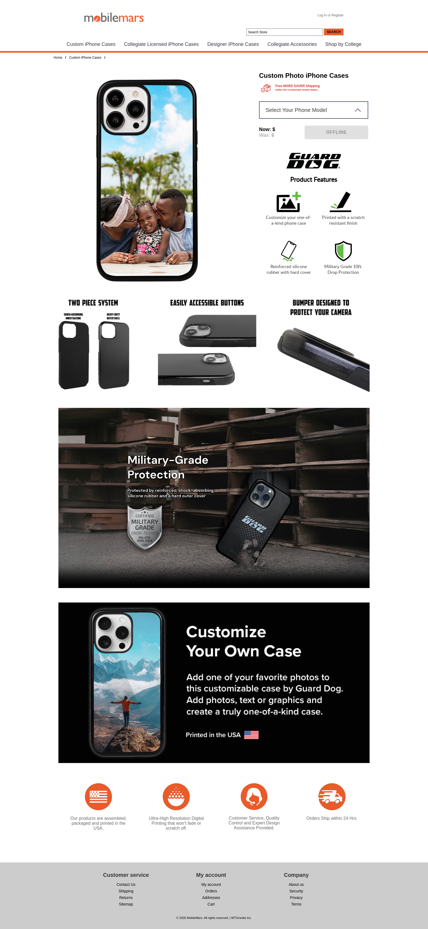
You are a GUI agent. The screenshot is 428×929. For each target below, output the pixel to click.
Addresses (211, 897)
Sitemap (126, 904)
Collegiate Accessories (292, 44)
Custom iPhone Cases (91, 44)
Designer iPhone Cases (233, 44)
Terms (296, 904)
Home (58, 58)
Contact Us (126, 884)
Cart (211, 904)
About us (296, 884)
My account (211, 884)
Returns (126, 897)
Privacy (296, 897)
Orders (211, 891)
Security (296, 891)
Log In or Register (331, 15)
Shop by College (343, 44)
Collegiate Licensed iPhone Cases (161, 44)
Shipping (125, 891)
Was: (264, 135)
